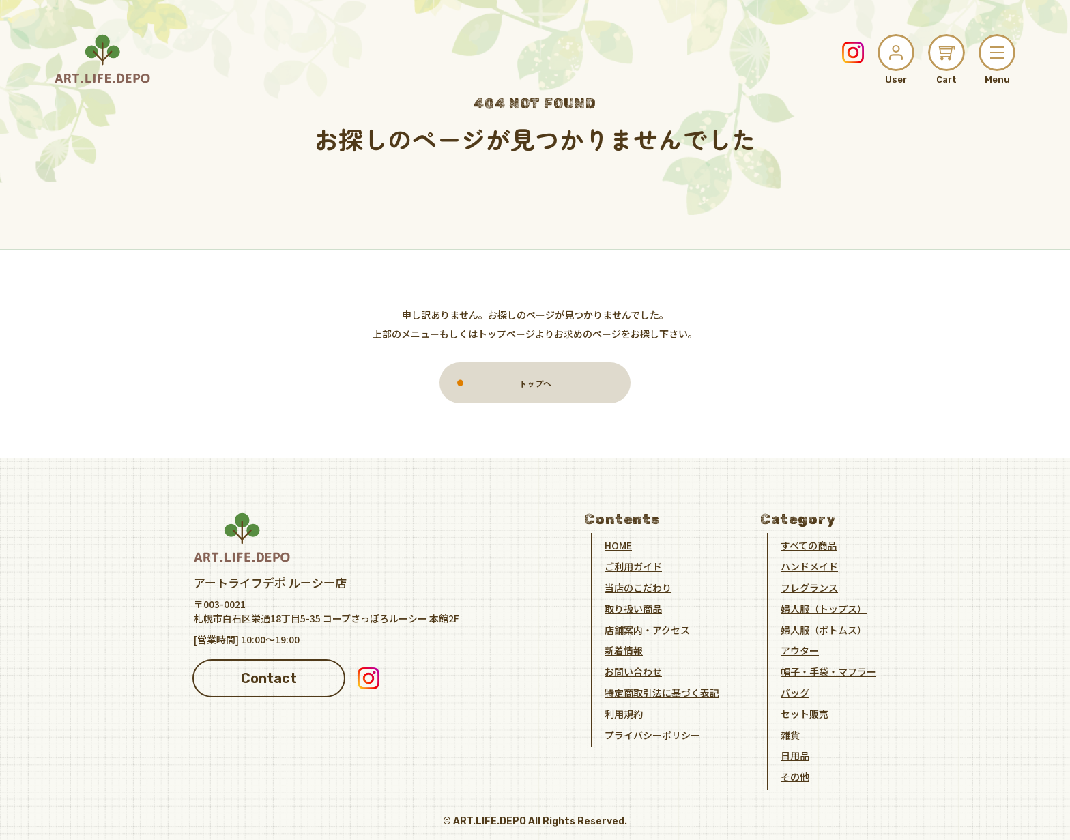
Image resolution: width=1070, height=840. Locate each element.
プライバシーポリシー (652, 734)
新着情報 (624, 650)
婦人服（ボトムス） (824, 629)
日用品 (795, 755)
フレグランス (809, 587)
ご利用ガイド (633, 566)
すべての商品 (809, 545)
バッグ (795, 692)
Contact (269, 677)
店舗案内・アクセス (647, 629)
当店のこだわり (638, 587)
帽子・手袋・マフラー (828, 671)
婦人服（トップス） (824, 608)
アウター (800, 650)
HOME (618, 545)
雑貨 (790, 734)
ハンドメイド (809, 566)
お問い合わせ (633, 671)
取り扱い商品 (633, 608)
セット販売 (804, 713)
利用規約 (624, 713)
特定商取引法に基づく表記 (662, 692)
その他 (795, 776)
